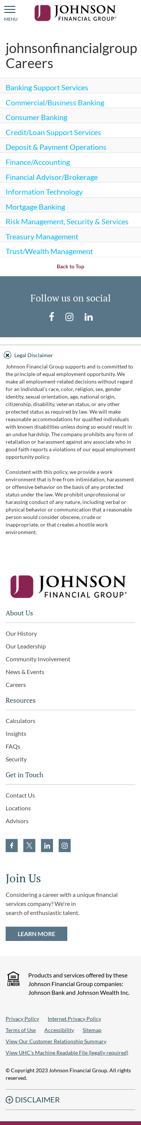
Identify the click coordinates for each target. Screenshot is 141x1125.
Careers (16, 684)
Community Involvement (38, 658)
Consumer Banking (36, 117)
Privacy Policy (22, 1018)
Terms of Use (21, 1030)
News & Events (25, 671)
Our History (21, 633)
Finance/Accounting (38, 161)
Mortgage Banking (35, 206)
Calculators (20, 720)
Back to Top (70, 266)
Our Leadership (26, 646)
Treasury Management (42, 236)
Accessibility (59, 1030)
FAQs (13, 746)
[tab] (70, 354)
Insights (16, 733)
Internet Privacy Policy (74, 1018)
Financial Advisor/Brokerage (52, 176)
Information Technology (44, 191)
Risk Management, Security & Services (67, 221)
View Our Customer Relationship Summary (56, 1041)
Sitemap (92, 1030)
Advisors (17, 820)
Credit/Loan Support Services (53, 132)
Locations (18, 807)
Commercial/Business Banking (55, 102)
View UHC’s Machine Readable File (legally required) (67, 1052)
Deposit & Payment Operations (56, 146)
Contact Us (20, 795)
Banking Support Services (47, 87)
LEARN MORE (36, 933)
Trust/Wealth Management (49, 251)
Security (16, 759)
